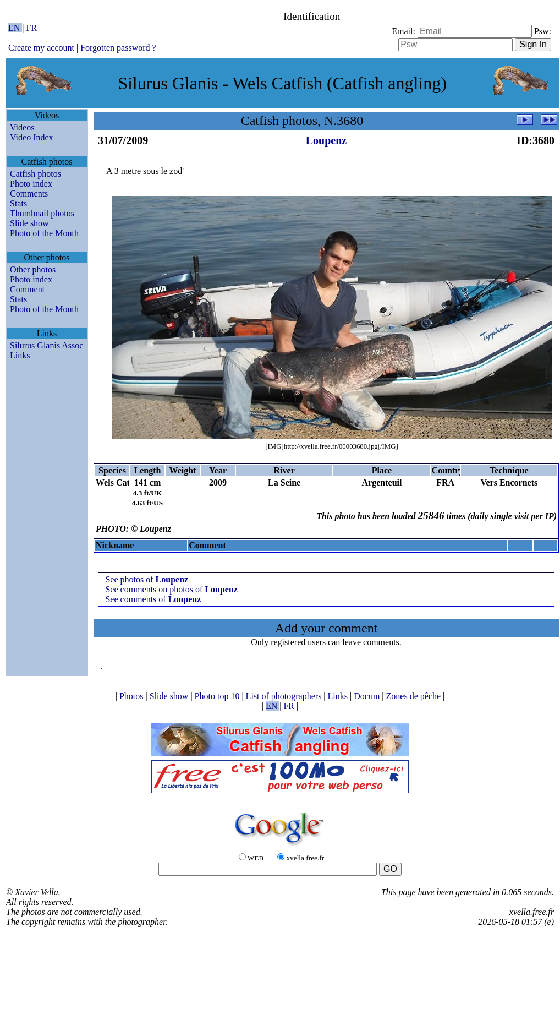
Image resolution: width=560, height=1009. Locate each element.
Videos (22, 127)
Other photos (33, 269)
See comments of (153, 599)
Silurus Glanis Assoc (46, 345)
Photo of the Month (44, 233)
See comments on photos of (171, 589)
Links (20, 355)
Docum (368, 696)
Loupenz (326, 140)
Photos (132, 696)
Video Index (31, 137)
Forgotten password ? (118, 47)
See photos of (146, 579)
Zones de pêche (414, 696)
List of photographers (285, 696)
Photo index (31, 183)
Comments (29, 193)
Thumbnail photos (42, 213)
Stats (18, 203)
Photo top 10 (218, 696)
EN (15, 27)
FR (31, 27)
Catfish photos (35, 173)
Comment (27, 289)
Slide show (29, 223)
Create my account (41, 47)
